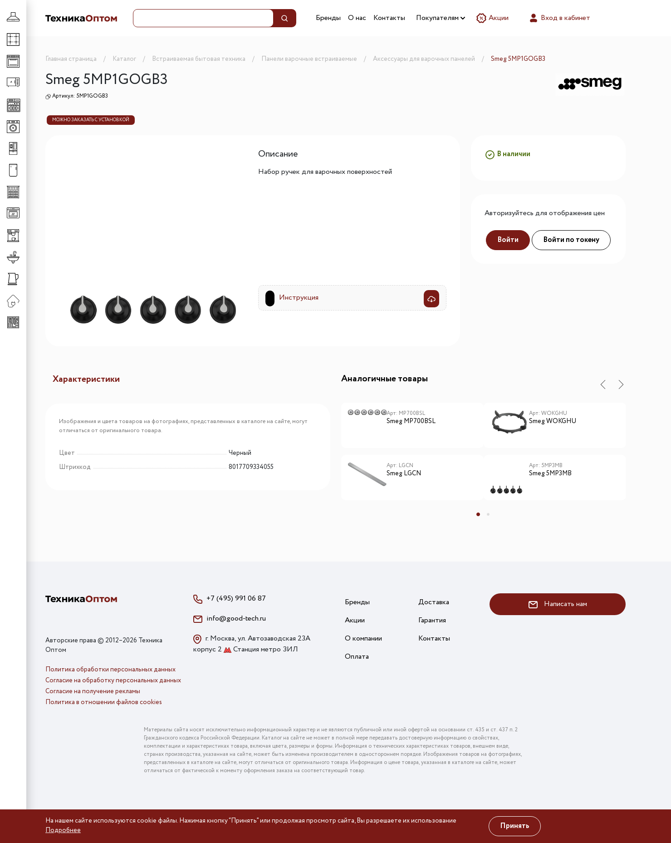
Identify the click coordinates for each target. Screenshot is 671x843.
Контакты (389, 18)
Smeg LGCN (404, 474)
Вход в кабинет (559, 18)
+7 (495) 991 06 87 (236, 598)
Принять (514, 826)
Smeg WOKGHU (552, 422)
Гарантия (432, 620)
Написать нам (558, 604)
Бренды (328, 18)
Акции (492, 18)
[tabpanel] (412, 455)
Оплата (357, 656)
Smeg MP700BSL (411, 422)
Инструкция (298, 297)
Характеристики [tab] (86, 379)
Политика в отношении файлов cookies (103, 702)
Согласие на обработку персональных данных (113, 680)
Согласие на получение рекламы (92, 691)
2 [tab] (488, 514)
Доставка (433, 602)
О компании (363, 638)
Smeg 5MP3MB (550, 474)
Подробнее (63, 830)
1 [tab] (478, 514)
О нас (357, 18)
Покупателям (440, 18)
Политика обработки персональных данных (110, 669)
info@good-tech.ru (236, 618)
